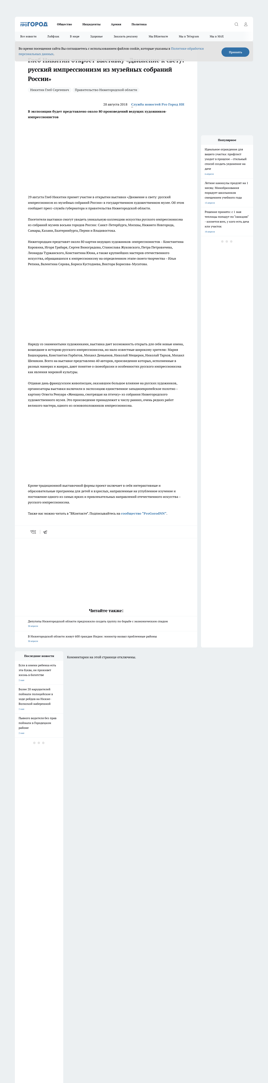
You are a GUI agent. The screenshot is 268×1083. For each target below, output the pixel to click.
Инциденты (91, 24)
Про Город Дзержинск (26, 950)
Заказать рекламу (126, 36)
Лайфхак (53, 36)
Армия (116, 24)
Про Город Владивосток (59, 959)
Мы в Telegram (189, 36)
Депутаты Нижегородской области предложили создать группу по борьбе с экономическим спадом (106, 624)
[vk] (33, 532)
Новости (113, 978)
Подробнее (113, 1045)
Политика (139, 24)
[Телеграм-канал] (196, 956)
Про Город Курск (55, 954)
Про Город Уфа (118, 954)
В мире (74, 36)
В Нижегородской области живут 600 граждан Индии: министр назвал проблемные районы (106, 639)
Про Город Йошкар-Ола (27, 954)
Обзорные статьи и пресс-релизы (32, 973)
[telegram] (46, 532)
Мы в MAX (217, 36)
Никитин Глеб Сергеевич (49, 90)
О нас (65, 973)
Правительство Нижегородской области (106, 90)
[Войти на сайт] (245, 24)
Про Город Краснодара (91, 959)
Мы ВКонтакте (158, 36)
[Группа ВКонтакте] (177, 956)
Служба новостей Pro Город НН (157, 104)
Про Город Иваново (153, 950)
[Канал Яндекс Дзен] (205, 956)
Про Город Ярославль (26, 959)
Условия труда (22, 978)
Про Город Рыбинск (89, 954)
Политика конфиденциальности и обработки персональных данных (50, 1050)
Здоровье (96, 36)
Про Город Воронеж (121, 950)
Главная (19, 982)
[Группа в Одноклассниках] (187, 956)
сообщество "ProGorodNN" (143, 513)
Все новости (28, 36)
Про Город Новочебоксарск (93, 950)
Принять (235, 52)
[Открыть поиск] (236, 24)
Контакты (114, 973)
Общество (64, 24)
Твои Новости (150, 954)
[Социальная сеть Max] (215, 956)
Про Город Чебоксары (58, 950)
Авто (64, 978)
